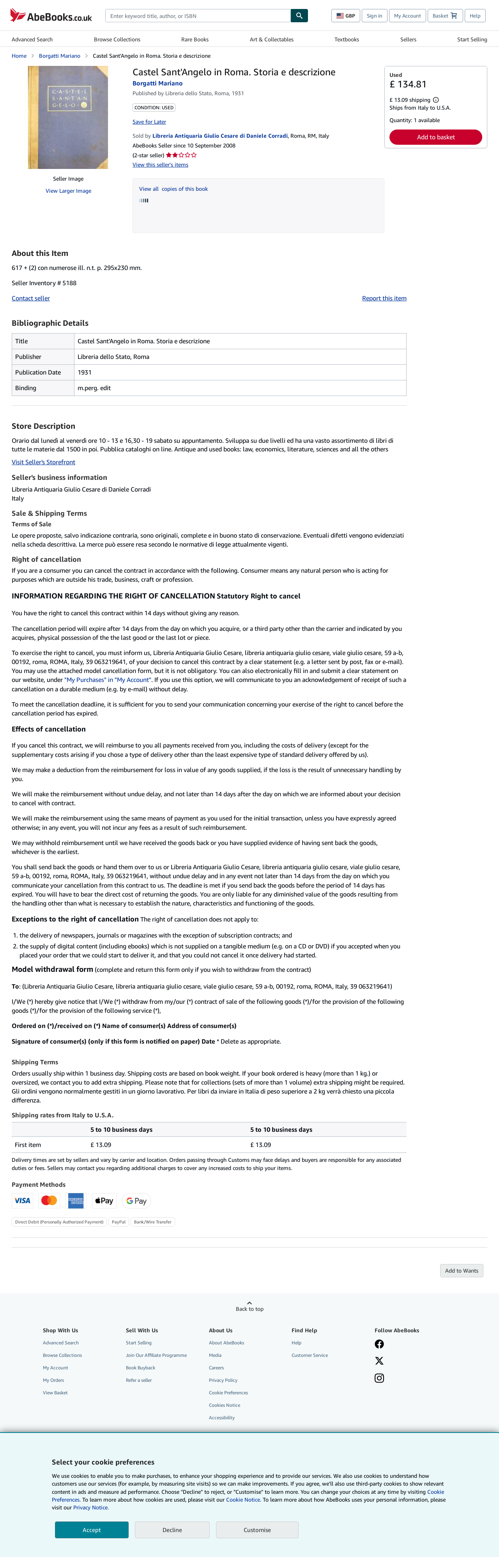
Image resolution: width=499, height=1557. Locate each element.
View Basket (55, 1392)
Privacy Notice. (91, 1507)
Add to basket (436, 137)
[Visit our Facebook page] (379, 1344)
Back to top (250, 1308)
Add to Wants (461, 1270)
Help (475, 15)
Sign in (374, 15)
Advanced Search (32, 39)
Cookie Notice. (243, 1499)
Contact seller (31, 298)
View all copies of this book (173, 188)
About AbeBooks (226, 1343)
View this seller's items (160, 164)
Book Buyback (140, 1368)
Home (19, 55)
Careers (216, 1368)
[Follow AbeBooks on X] (379, 1361)
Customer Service (310, 1355)
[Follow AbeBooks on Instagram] (379, 1379)
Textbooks (346, 39)
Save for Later (149, 121)
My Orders (53, 1380)
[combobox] (197, 15)
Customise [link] (257, 1529)
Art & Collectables (272, 39)
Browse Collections (117, 39)
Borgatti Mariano (59, 55)
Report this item (384, 298)
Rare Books (195, 39)
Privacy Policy (223, 1380)
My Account (407, 15)
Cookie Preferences (228, 1392)
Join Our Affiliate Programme (156, 1355)
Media (215, 1355)
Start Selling (472, 39)
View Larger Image (68, 190)
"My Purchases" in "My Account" (107, 680)
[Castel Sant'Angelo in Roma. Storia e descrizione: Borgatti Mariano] (68, 117)
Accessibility (222, 1417)
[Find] (299, 15)
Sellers (408, 39)
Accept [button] (92, 1529)
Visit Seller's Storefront (43, 462)
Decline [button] (172, 1529)
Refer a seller (139, 1380)
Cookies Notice (224, 1405)
